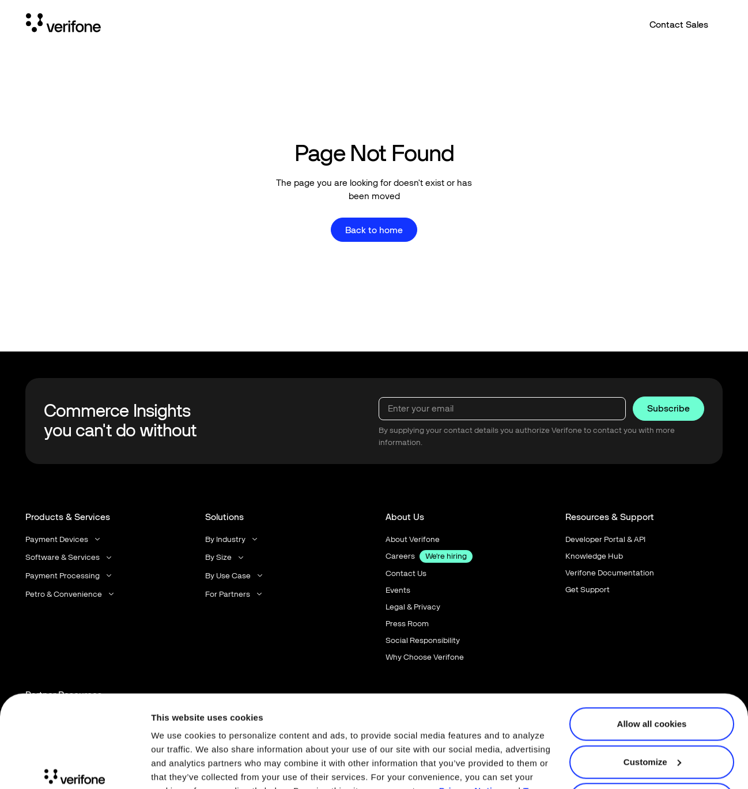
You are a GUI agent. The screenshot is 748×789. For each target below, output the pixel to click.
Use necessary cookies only (651, 729)
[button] (63, 539)
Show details (178, 766)
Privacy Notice (471, 721)
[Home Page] (63, 24)
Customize (652, 691)
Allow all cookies (652, 654)
